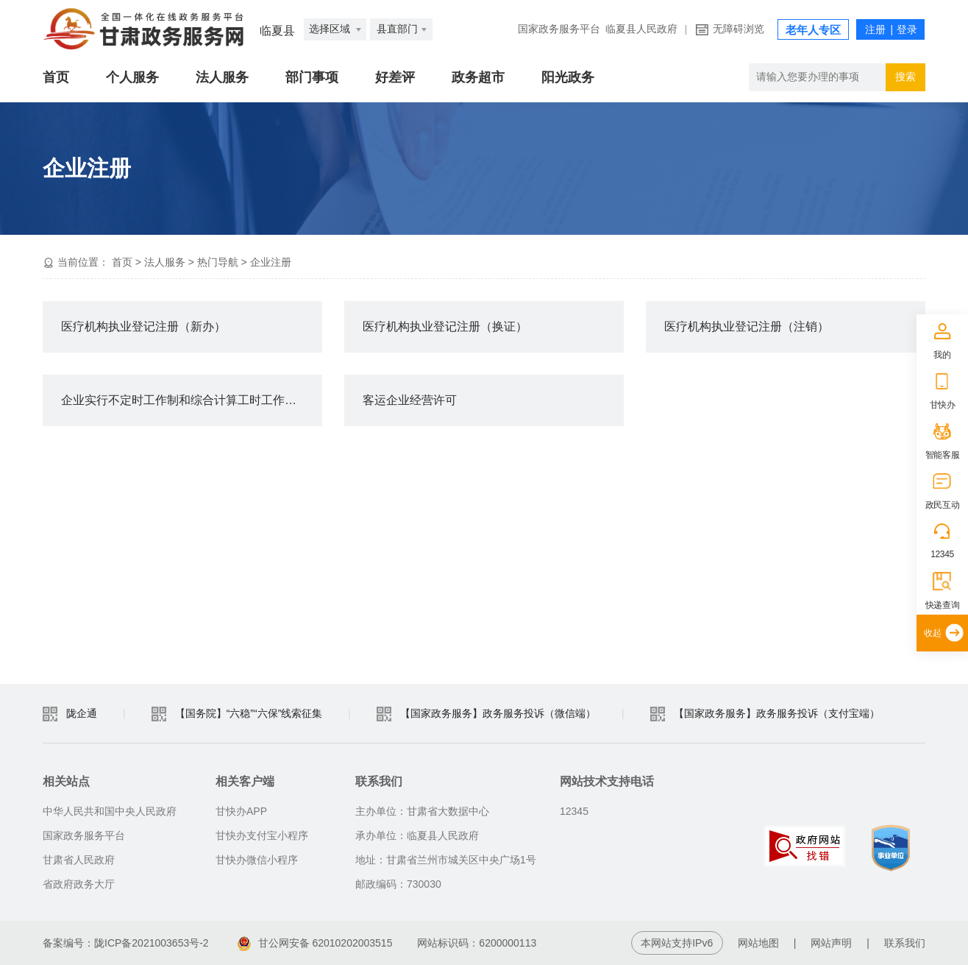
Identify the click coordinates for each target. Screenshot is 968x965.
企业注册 (270, 262)
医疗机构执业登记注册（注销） (746, 326)
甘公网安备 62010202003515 (315, 943)
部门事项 (311, 77)
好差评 (395, 77)
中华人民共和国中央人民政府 (110, 811)
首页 (56, 77)
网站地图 (758, 943)
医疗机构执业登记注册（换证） (445, 326)
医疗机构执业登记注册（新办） (143, 326)
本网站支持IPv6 (677, 943)
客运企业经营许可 (410, 400)
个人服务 (132, 77)
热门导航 (217, 262)
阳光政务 (567, 77)
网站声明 (831, 943)
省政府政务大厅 (79, 884)
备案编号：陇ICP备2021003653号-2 (126, 943)
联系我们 (904, 943)
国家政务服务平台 (559, 29)
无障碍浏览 (738, 29)
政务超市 (478, 77)
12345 (942, 554)
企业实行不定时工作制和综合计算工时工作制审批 (190, 400)
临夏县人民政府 (641, 29)
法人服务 (222, 77)
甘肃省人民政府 (79, 860)
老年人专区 (813, 30)
